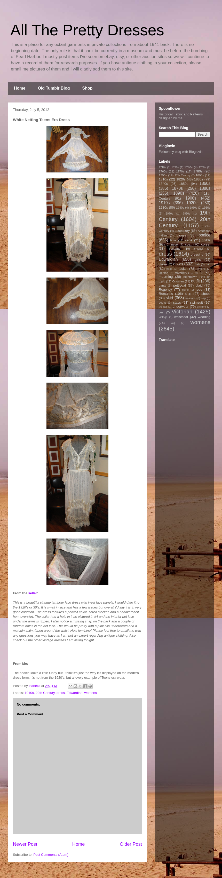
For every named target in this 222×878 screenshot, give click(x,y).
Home (19, 88)
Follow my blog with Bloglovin (181, 152)
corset (205, 244)
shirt (188, 294)
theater (163, 306)
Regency (165, 289)
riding (185, 289)
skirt (169, 298)
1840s (163, 184)
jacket (183, 269)
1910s (29, 693)
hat (208, 264)
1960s (206, 207)
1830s (198, 179)
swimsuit (196, 302)
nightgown (190, 276)
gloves (163, 264)
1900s (190, 198)
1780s (197, 171)
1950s (193, 207)
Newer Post (25, 844)
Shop (87, 88)
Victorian (182, 311)
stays (177, 302)
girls (198, 260)
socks (162, 302)
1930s (163, 207)
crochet (198, 248)
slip (203, 298)
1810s (163, 179)
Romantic (166, 294)
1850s (183, 184)
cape (188, 240)
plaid (198, 285)
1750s (202, 167)
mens (199, 273)
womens (90, 693)
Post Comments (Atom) (51, 855)
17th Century (182, 175)
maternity (181, 272)
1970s (169, 213)
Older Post (131, 844)
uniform (201, 306)
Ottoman (178, 281)
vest (161, 312)
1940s (180, 207)
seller (32, 593)
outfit (195, 281)
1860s (204, 183)
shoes (205, 294)
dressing (197, 254)
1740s (188, 167)
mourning (166, 277)
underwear (180, 307)
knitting (163, 272)
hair (197, 264)
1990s (186, 213)
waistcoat (181, 317)
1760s (163, 171)
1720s (175, 167)
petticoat (179, 285)
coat (188, 244)
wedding (204, 317)
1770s (180, 171)
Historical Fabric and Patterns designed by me (181, 116)
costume (174, 248)
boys (173, 240)
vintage (163, 317)
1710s (162, 167)
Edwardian (74, 693)
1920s (191, 203)
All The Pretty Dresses (87, 30)
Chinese (172, 244)
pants (162, 285)
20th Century (45, 693)
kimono (201, 268)
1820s (180, 179)
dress (61, 693)
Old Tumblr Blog (54, 88)
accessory (182, 231)
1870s (177, 188)
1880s (205, 188)
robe (199, 289)
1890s (178, 193)
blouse (181, 235)
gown (178, 264)
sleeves (190, 298)
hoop (169, 268)
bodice (204, 235)
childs (206, 240)
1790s (163, 175)
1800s (200, 175)
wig (173, 323)
